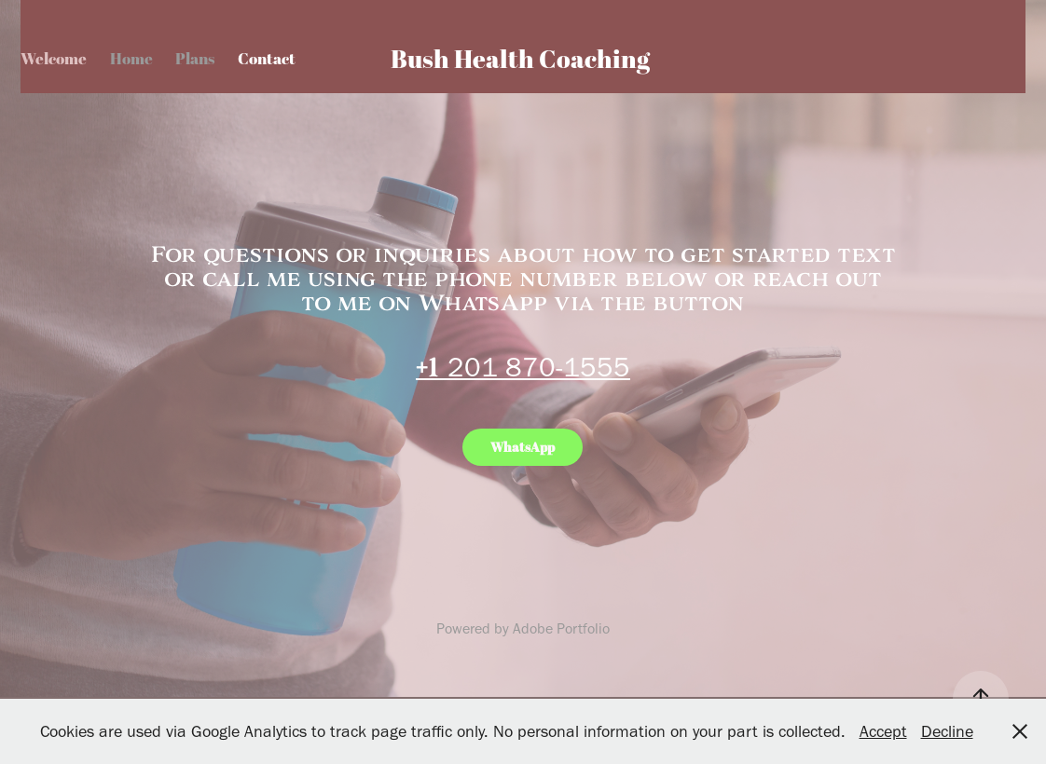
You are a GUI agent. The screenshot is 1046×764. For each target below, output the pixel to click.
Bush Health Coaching (520, 58)
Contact (267, 58)
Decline (947, 731)
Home (131, 58)
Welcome (54, 58)
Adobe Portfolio (561, 628)
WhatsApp (522, 447)
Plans (194, 58)
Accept (883, 731)
